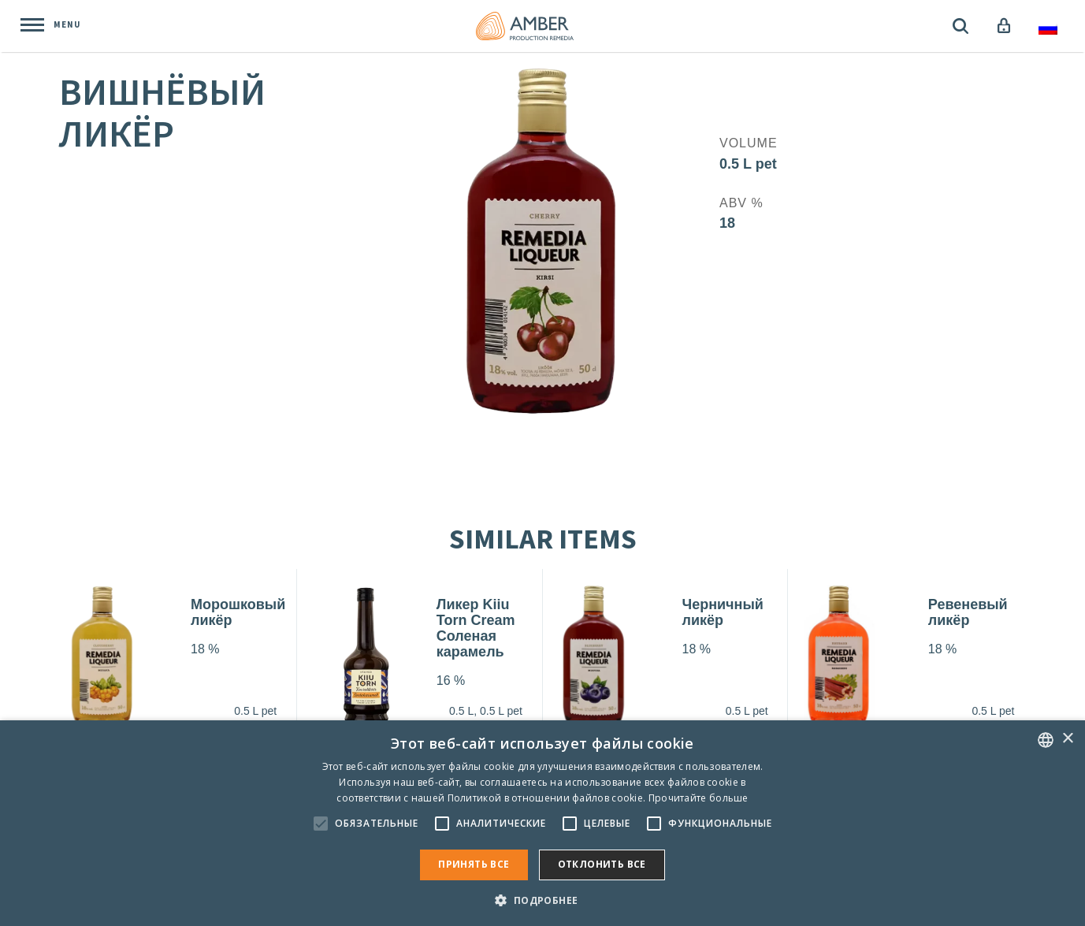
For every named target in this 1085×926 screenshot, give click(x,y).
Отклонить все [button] (602, 864)
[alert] (542, 823)
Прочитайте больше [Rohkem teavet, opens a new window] (698, 798)
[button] (542, 899)
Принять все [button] (473, 864)
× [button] (1067, 739)
